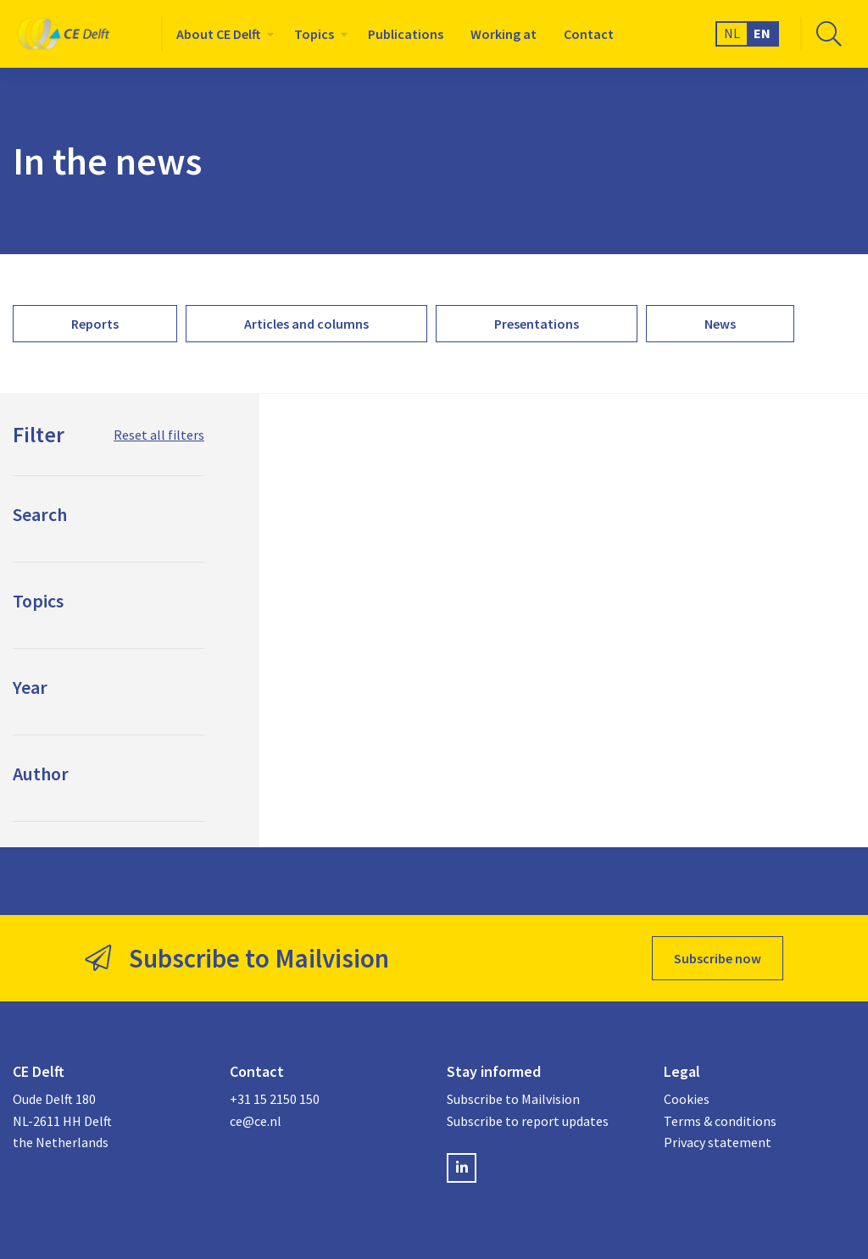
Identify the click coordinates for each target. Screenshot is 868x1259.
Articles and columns (306, 323)
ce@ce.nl (255, 1120)
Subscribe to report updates (528, 1120)
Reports (95, 323)
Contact (589, 33)
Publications (405, 33)
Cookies (686, 1098)
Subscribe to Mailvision (513, 1098)
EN (762, 33)
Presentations (536, 323)
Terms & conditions (720, 1120)
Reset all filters (159, 434)
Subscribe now (717, 958)
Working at (503, 33)
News (720, 323)
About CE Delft (218, 33)
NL (732, 33)
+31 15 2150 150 (275, 1098)
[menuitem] (222, 34)
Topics (314, 33)
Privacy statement (717, 1142)
